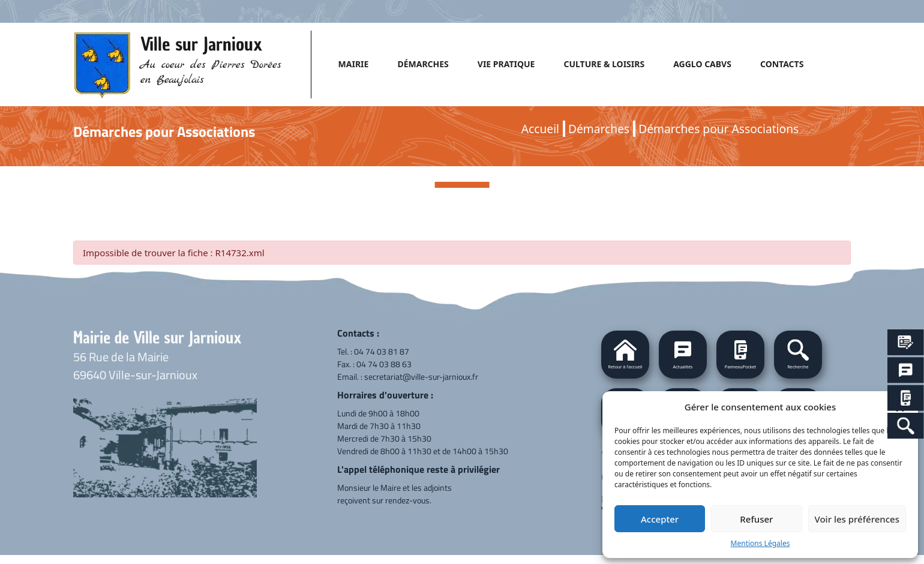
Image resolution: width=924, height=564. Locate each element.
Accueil (540, 129)
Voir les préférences (857, 519)
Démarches (598, 129)
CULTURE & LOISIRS (603, 64)
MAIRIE (353, 64)
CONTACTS (781, 64)
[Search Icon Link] (905, 426)
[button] (798, 355)
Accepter (660, 519)
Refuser (756, 519)
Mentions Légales (760, 543)
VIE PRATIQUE (506, 64)
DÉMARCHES (422, 64)
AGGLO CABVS (702, 64)
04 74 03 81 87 (381, 351)
